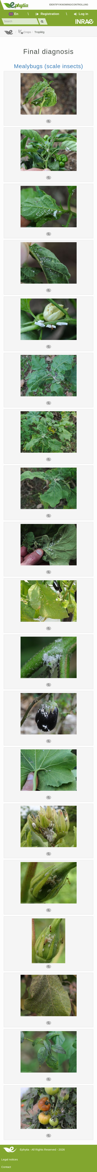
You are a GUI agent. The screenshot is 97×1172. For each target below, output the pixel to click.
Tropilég (39, 32)
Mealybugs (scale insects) (48, 66)
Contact (6, 1166)
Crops (24, 32)
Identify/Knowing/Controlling (68, 4)
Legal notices (9, 1159)
